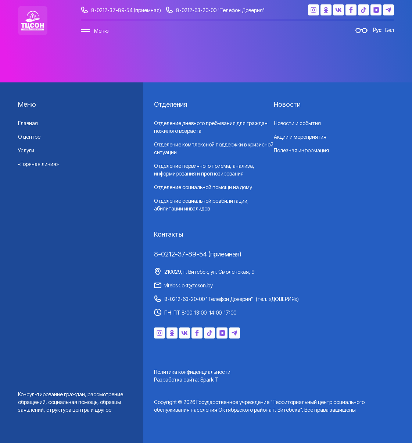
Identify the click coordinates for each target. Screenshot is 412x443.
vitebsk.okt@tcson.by (188, 285)
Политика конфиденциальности (192, 372)
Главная (28, 123)
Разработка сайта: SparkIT (186, 379)
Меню (101, 31)
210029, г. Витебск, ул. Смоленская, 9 (209, 272)
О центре (29, 137)
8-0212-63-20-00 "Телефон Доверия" (220, 10)
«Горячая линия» (38, 164)
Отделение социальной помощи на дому (203, 187)
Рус (377, 30)
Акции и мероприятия (300, 137)
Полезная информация (301, 150)
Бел (389, 30)
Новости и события (297, 123)
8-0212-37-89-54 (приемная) (126, 10)
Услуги (26, 150)
